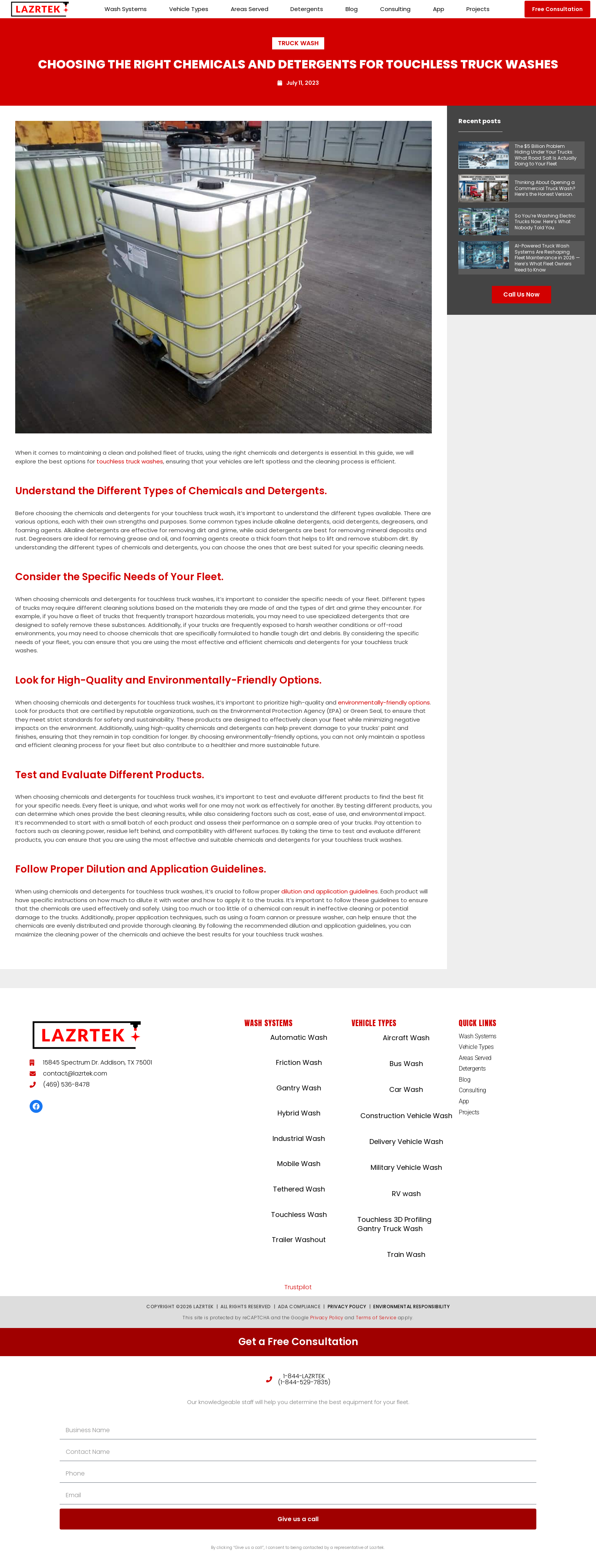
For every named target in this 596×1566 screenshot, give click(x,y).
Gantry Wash (298, 1088)
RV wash (406, 1193)
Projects (478, 9)
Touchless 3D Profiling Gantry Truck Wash (394, 1224)
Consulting (395, 9)
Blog (352, 9)
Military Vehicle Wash (406, 1167)
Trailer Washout (299, 1239)
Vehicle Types (188, 9)
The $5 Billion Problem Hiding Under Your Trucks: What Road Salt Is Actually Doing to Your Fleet (546, 155)
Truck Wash (298, 43)
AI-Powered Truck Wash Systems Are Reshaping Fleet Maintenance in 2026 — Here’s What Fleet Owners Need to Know (547, 258)
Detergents (306, 9)
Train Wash (406, 1254)
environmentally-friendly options (384, 702)
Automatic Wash (298, 1037)
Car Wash (406, 1089)
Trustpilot (298, 1287)
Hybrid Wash (298, 1113)
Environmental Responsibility (411, 1306)
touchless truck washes (130, 461)
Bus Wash (406, 1063)
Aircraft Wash (406, 1037)
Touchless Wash (299, 1214)
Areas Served (249, 9)
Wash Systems (126, 9)
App (438, 9)
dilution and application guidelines (329, 891)
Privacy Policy (347, 1306)
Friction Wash (299, 1062)
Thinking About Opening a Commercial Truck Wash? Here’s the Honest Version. (545, 188)
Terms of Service (376, 1317)
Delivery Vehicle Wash (406, 1141)
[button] (557, 9)
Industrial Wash (299, 1138)
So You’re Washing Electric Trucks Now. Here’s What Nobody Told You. (545, 222)
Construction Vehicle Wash (406, 1115)
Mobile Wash (298, 1163)
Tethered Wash (299, 1189)
